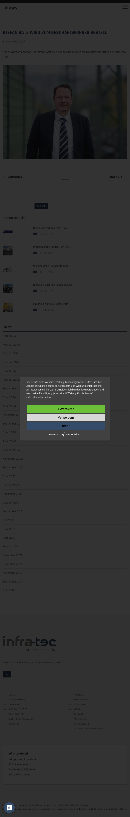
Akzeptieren (65, 409)
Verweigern (66, 417)
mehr (66, 426)
